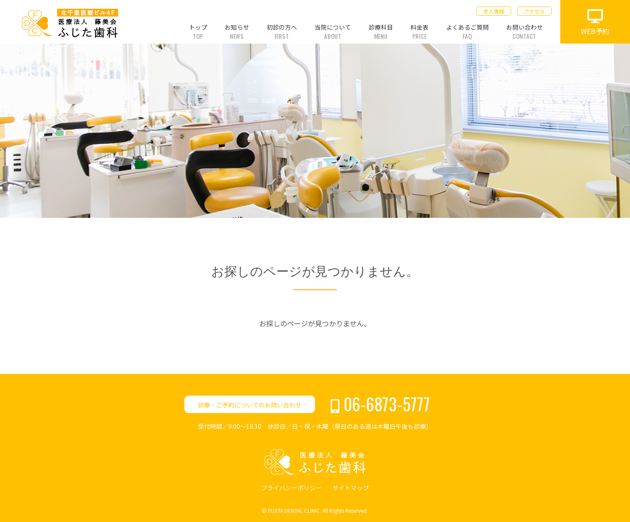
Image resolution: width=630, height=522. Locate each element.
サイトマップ (350, 487)
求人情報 (493, 11)
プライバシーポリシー (291, 487)
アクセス (534, 11)
